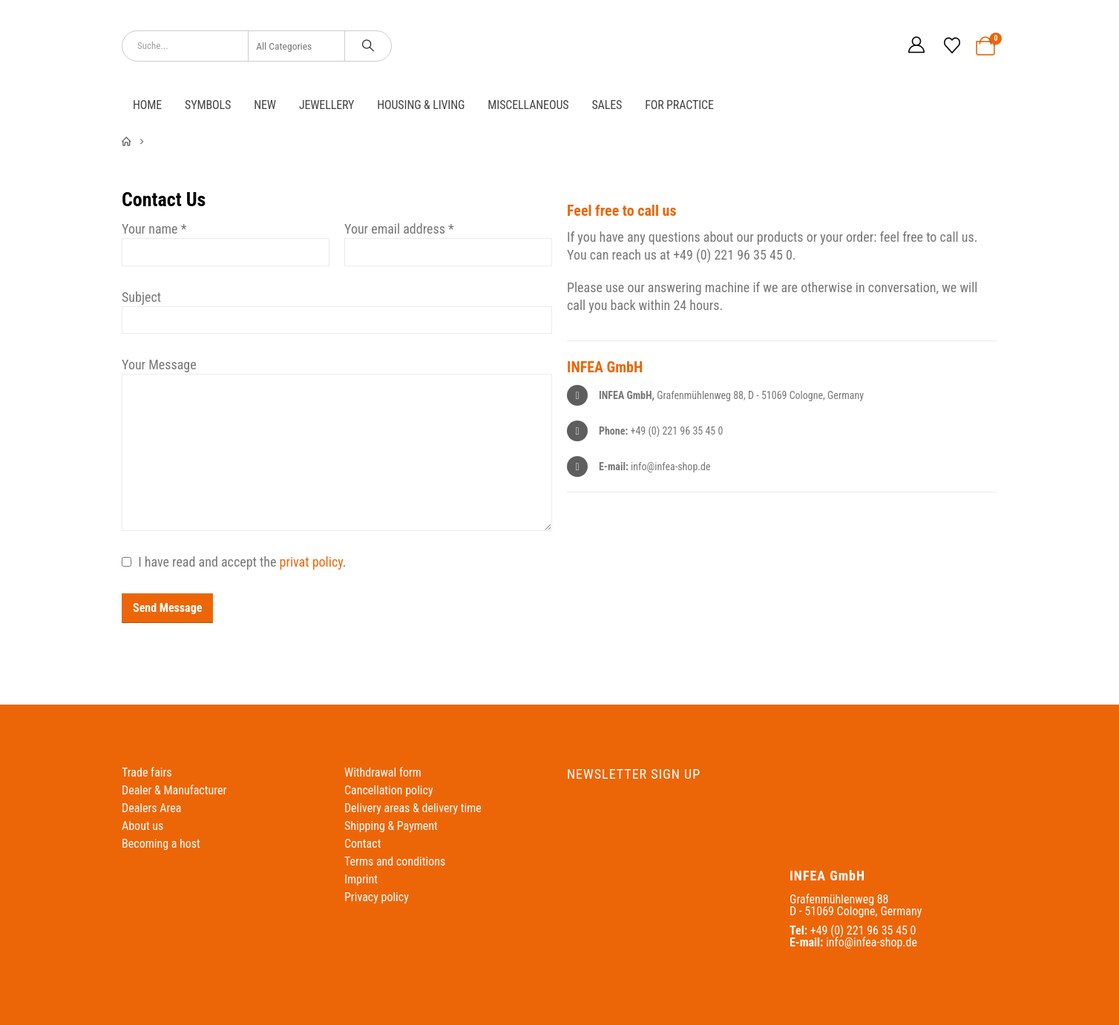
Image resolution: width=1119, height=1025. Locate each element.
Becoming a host (161, 844)
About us (142, 826)
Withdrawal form (382, 772)
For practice (679, 105)
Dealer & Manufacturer (174, 790)
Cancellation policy (388, 790)
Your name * (154, 229)
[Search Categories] (297, 46)
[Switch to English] (876, 46)
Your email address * (399, 229)
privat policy (311, 562)
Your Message (159, 364)
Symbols (208, 105)
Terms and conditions (394, 861)
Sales (606, 105)
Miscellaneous (528, 105)
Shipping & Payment (391, 826)
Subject (141, 297)
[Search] (368, 46)
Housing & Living (421, 105)
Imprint (361, 879)
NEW (265, 105)
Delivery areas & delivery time (413, 808)
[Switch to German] (848, 46)
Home (147, 105)
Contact (362, 844)
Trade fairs (147, 772)
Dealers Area (151, 808)
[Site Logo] (559, 46)
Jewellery (326, 105)
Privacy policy (376, 897)
